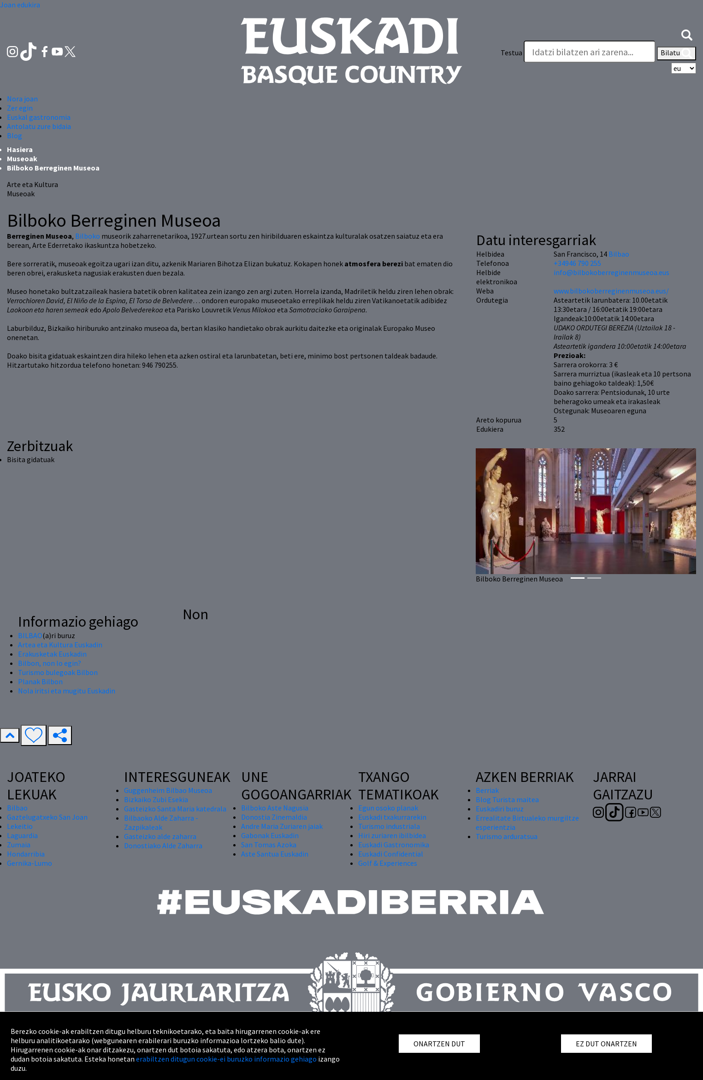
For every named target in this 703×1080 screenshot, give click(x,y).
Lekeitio (20, 826)
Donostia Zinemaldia (274, 817)
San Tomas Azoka (268, 844)
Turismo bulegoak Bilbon (58, 672)
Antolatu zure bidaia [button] (39, 126)
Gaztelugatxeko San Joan (47, 817)
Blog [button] (14, 135)
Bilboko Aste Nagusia (274, 807)
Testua (511, 52)
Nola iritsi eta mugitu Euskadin (66, 690)
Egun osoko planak (388, 807)
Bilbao (618, 253)
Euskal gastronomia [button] (39, 117)
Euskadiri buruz (500, 808)
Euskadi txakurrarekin (392, 817)
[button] (686, 34)
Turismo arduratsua (507, 836)
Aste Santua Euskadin (274, 853)
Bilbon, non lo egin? (49, 663)
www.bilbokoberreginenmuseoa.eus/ (611, 290)
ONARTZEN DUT (439, 1043)
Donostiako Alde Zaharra (163, 845)
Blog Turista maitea (507, 799)
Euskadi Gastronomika (393, 844)
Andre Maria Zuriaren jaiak (282, 826)
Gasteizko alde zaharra (160, 836)
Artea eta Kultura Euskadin (60, 644)
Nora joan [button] (22, 98)
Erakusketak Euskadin (52, 653)
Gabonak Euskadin (270, 835)
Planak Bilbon (40, 681)
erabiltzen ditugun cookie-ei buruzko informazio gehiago (226, 1058)
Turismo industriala (389, 826)
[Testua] (590, 52)
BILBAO (30, 635)
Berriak (487, 790)
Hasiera (20, 149)
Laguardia (22, 835)
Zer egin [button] (20, 107)
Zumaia (18, 844)
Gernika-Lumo (29, 863)
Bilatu (676, 53)
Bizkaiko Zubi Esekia (156, 799)
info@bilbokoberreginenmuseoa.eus (611, 272)
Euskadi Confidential (390, 853)
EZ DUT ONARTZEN (606, 1043)
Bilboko (87, 236)
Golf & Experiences (387, 863)
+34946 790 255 (577, 263)
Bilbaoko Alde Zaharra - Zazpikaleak (161, 822)
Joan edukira (20, 4)
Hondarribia (26, 853)
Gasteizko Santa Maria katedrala (175, 808)
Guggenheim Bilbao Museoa (168, 790)
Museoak (22, 158)
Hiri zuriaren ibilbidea (392, 835)
